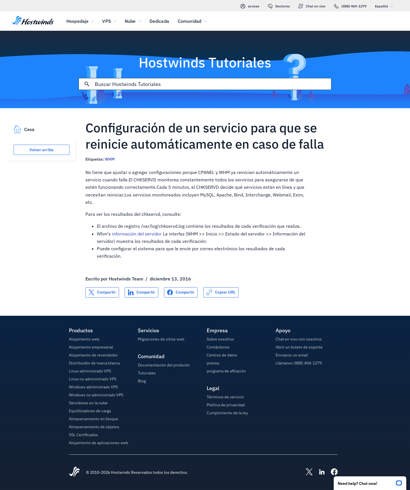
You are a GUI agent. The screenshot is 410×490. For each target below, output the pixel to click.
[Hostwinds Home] (74, 472)
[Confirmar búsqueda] (87, 84)
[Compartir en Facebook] (181, 292)
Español (385, 6)
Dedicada (159, 21)
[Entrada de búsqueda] (213, 84)
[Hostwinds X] (306, 472)
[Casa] (33, 21)
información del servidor (137, 234)
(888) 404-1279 (350, 6)
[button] (370, 481)
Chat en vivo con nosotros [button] (299, 339)
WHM (109, 159)
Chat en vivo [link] (311, 6)
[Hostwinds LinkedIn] (319, 472)
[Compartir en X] (102, 292)
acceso (250, 6)
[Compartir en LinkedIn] (141, 292)
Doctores (279, 6)
